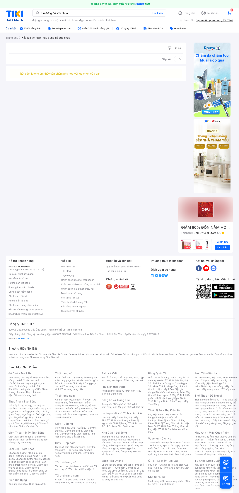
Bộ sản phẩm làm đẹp (27, 472)
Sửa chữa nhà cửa (117, 439)
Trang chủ (189, 13)
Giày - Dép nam (65, 443)
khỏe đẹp (78, 20)
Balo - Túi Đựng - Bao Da (214, 445)
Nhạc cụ (126, 451)
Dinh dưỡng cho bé (25, 386)
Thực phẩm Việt (36, 408)
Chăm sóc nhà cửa (28, 426)
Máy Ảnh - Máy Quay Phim (212, 432)
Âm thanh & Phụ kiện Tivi (208, 377)
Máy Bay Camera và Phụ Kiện (215, 453)
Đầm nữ (67, 377)
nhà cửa (91, 20)
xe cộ (54, 20)
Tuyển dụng (67, 275)
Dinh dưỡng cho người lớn (27, 389)
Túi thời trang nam (66, 475)
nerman (164, 354)
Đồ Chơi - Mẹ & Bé (20, 373)
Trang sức (107, 404)
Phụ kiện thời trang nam (121, 392)
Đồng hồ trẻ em (136, 407)
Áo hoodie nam (70, 405)
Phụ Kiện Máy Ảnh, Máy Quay (210, 436)
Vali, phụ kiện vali (134, 380)
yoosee (194, 354)
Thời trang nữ (63, 373)
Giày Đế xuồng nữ (75, 436)
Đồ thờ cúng (113, 451)
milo (108, 354)
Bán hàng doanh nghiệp (73, 306)
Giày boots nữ (67, 433)
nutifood (145, 354)
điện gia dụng (40, 20)
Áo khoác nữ (80, 380)
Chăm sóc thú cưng (112, 464)
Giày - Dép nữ (64, 423)
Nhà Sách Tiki (157, 477)
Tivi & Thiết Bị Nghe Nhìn (167, 400)
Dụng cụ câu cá (210, 411)
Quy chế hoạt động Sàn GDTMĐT (124, 266)
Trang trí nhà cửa (110, 436)
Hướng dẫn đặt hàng (19, 282)
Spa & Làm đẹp (171, 445)
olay (202, 354)
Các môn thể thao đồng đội (216, 414)
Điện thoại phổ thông (25, 439)
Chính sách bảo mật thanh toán (77, 280)
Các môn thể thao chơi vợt (215, 416)
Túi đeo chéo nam (73, 479)
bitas (229, 354)
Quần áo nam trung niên (74, 414)
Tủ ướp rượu (228, 389)
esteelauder (31, 354)
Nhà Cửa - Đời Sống (114, 432)
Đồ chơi (41, 377)
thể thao (111, 20)
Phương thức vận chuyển (21, 287)
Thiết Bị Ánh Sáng (215, 439)
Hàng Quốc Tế (157, 373)
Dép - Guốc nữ (78, 427)
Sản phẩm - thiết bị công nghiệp (169, 397)
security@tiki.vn (34, 314)
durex (82, 354)
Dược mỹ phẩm (38, 473)
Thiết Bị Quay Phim (213, 451)
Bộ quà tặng (117, 479)
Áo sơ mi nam (76, 402)
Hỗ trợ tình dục (35, 470)
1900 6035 (23, 338)
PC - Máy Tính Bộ (116, 426)
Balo (104, 377)
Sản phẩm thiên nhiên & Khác (27, 463)
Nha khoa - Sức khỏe (168, 451)
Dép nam (72, 450)
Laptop (131, 426)
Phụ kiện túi (88, 469)
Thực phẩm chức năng (26, 456)
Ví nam (58, 479)
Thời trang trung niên (72, 389)
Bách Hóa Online (112, 460)
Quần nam (75, 399)
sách (101, 20)
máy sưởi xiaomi (218, 476)
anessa (184, 354)
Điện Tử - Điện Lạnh (207, 373)
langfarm (24, 357)
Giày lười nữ (83, 433)
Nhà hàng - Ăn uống (165, 448)
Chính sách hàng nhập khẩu (23, 305)
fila (48, 357)
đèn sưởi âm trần (210, 485)
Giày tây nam (78, 447)
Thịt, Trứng (25, 405)
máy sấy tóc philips (217, 467)
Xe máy (158, 467)
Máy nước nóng (214, 386)
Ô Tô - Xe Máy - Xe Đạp (163, 460)
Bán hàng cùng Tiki (116, 271)
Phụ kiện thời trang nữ (113, 390)
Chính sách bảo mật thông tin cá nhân (81, 284)
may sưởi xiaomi (211, 473)
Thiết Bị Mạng (119, 423)
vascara (12, 354)
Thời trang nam (65, 395)
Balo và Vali (109, 373)
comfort (220, 354)
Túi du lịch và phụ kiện (120, 377)
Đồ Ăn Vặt (113, 473)
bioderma (93, 354)
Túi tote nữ (75, 469)
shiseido (13, 357)
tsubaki (56, 357)
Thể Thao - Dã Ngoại (208, 395)
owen (65, 354)
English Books (166, 484)
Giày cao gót (62, 427)
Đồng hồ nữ (120, 404)
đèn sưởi (210, 464)
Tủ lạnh (205, 380)
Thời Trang (176, 377)
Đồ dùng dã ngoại (216, 402)
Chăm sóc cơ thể (24, 458)
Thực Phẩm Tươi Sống (22, 401)
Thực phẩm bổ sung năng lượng (216, 422)
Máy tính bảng (23, 442)
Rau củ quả (20, 408)
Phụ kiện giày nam (71, 453)
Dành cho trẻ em (24, 420)
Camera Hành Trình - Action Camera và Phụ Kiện (215, 442)
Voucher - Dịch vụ (159, 438)
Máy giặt (205, 383)
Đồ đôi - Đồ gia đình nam (79, 408)
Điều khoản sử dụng (71, 293)
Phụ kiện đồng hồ (117, 407)
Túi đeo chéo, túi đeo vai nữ (70, 466)
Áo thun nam (61, 399)
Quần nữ (77, 377)
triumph (135, 354)
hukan (34, 357)
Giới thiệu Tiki (68, 266)
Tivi (203, 386)
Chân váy (78, 383)
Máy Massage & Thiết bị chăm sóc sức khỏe (29, 460)
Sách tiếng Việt (156, 481)
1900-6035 (23, 266)
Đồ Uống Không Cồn (121, 476)
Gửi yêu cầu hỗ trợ (18, 278)
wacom (174, 354)
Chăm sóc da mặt (17, 453)
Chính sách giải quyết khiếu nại (77, 288)
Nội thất (117, 442)
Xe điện (179, 464)
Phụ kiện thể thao (215, 405)
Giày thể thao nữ (221, 420)
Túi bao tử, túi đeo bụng (83, 482)
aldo (126, 354)
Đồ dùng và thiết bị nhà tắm (123, 445)
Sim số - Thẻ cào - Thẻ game (175, 454)
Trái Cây (12, 405)
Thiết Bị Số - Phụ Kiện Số (164, 410)
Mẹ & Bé (168, 389)
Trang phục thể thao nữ (207, 399)
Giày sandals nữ (73, 430)
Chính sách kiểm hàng (20, 291)
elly (102, 354)
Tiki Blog (66, 271)
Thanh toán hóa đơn (158, 442)
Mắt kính (130, 390)
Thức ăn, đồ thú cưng (25, 423)
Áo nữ (58, 377)
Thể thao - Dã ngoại (163, 383)
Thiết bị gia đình (37, 484)
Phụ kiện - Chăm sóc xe (161, 464)
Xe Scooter (176, 467)
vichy (42, 357)
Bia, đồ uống (20, 417)
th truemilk (45, 354)
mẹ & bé (65, 20)
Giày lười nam (62, 447)
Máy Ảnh (222, 454)
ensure (74, 354)
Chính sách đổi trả (17, 296)
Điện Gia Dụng (17, 480)
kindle (155, 354)
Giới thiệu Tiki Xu (70, 297)
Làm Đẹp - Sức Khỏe (21, 448)
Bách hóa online (164, 392)
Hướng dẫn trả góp (18, 300)
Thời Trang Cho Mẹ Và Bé (22, 377)
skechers (117, 354)
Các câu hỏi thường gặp (21, 274)
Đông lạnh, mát (31, 411)
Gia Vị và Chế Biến (117, 470)
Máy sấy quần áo (211, 389)
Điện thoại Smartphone (20, 436)
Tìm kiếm (157, 13)
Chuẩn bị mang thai (25, 395)
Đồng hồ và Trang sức (116, 400)
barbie (56, 354)
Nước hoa (21, 470)
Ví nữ (89, 466)
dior (21, 354)
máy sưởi (199, 464)
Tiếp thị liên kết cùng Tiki (74, 302)
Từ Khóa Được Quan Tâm (211, 460)
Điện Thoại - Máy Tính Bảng (26, 432)
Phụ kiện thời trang (114, 386)
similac (210, 354)
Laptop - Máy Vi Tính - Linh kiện (122, 413)
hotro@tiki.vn (36, 309)
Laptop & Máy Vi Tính (173, 395)
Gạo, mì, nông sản (25, 414)
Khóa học (176, 442)
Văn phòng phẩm (175, 481)
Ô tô (166, 467)
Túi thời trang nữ (65, 462)
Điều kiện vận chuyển (72, 311)
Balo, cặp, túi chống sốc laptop (123, 379)
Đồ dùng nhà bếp (17, 484)
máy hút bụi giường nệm (214, 478)
